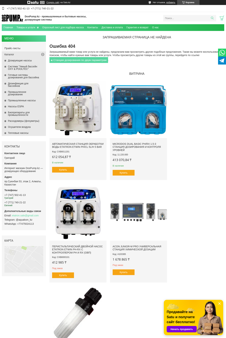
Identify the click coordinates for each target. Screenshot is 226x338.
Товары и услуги (25, 27)
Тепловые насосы (18, 133)
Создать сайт (53, 2)
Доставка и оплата (112, 27)
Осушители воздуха (19, 127)
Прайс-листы (12, 48)
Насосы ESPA (16, 106)
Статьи (66, 315)
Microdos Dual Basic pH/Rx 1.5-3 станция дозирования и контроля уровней (135, 145)
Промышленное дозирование (17, 93)
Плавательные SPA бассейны (21, 315)
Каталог (9, 54)
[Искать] (212, 18)
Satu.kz (128, 331)
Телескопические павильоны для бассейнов (140, 307)
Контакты (92, 27)
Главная (8, 27)
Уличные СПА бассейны (18, 307)
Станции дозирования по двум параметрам (80, 60)
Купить (63, 171)
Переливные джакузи (16, 311)
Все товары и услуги (135, 286)
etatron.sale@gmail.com (25, 215)
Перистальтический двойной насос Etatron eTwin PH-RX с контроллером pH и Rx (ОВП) (190, 145)
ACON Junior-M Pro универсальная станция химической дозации (76, 245)
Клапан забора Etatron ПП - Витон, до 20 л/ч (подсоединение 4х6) (135, 245)
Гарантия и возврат (137, 27)
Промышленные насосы (22, 100)
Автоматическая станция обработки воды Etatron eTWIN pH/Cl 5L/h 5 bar (74, 145)
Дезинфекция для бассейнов (18, 84)
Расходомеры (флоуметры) (23, 121)
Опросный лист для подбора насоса (63, 27)
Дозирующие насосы (20, 60)
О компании (69, 307)
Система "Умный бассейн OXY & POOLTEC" (22, 67)
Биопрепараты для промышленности (19, 113)
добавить (170, 2)
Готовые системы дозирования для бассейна (23, 76)
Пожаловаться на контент (144, 334)
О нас (155, 27)
